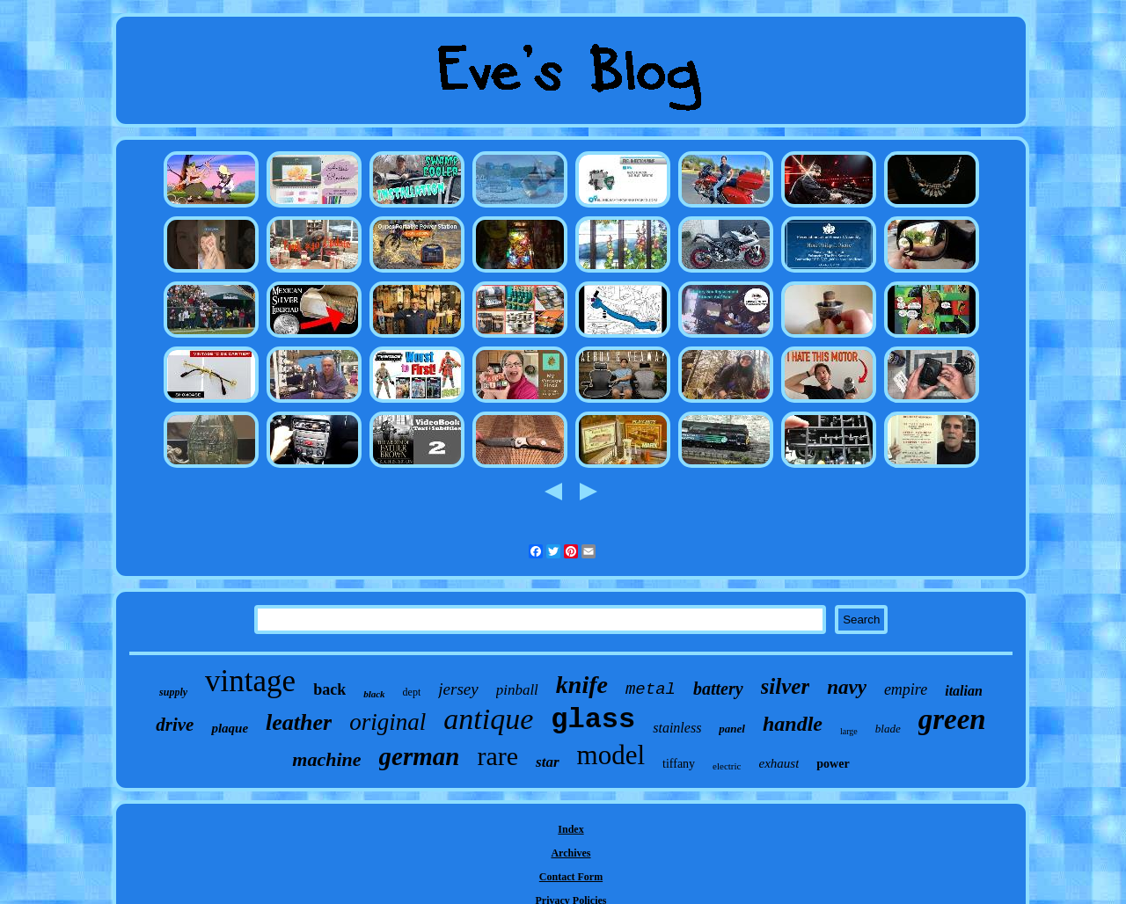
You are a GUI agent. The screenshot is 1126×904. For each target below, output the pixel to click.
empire (905, 689)
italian (964, 690)
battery (718, 688)
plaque (229, 728)
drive (175, 724)
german (419, 756)
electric (727, 766)
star (547, 762)
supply (173, 692)
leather (299, 722)
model (611, 755)
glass (593, 720)
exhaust (778, 763)
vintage (250, 681)
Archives (570, 853)
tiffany (678, 763)
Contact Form (571, 877)
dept (412, 692)
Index (570, 829)
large (849, 731)
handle (793, 723)
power (832, 763)
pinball (517, 690)
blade (888, 728)
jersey (458, 689)
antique (488, 719)
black (373, 694)
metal (650, 689)
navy (846, 687)
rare (497, 755)
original (387, 722)
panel (732, 728)
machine (326, 759)
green (952, 719)
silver (785, 686)
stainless (677, 727)
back (329, 689)
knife (582, 684)
